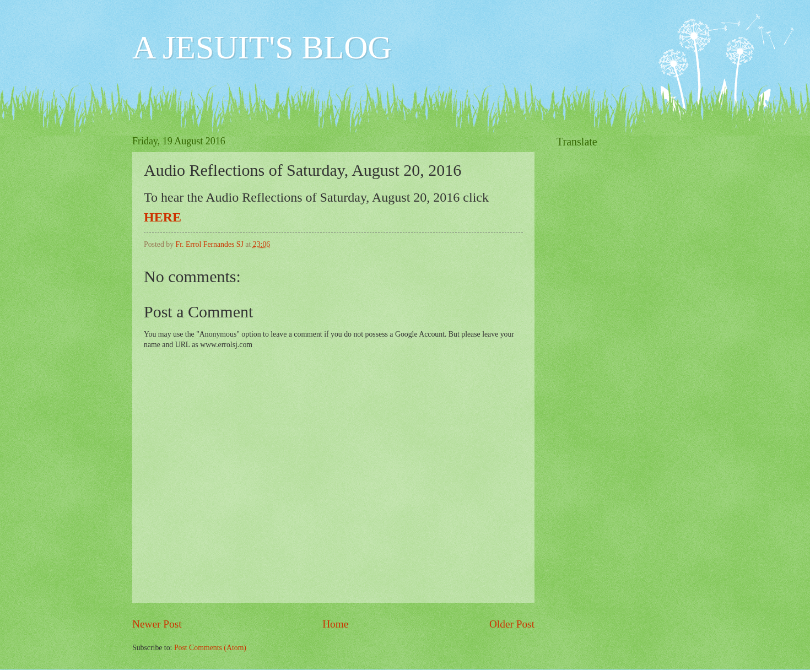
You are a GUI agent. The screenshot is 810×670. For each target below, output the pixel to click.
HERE (162, 217)
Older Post (511, 624)
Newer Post (157, 624)
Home (335, 624)
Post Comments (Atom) (210, 648)
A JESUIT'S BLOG (262, 47)
